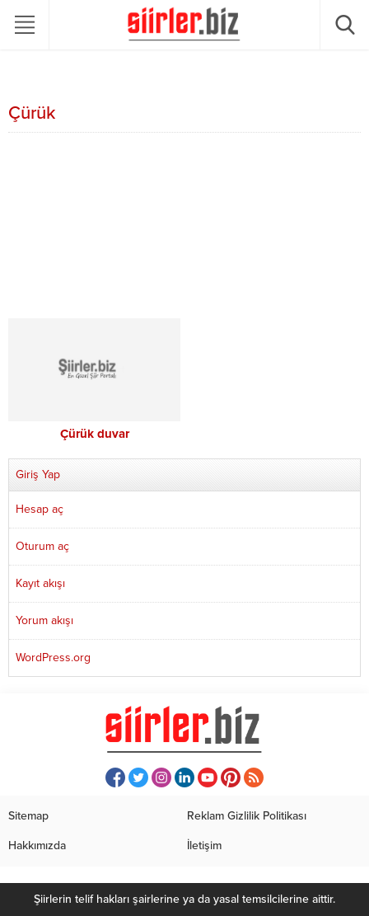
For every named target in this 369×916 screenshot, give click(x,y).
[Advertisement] (184, 227)
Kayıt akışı (40, 583)
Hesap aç (39, 509)
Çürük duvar (94, 433)
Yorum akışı (44, 620)
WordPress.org (53, 658)
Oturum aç (42, 546)
